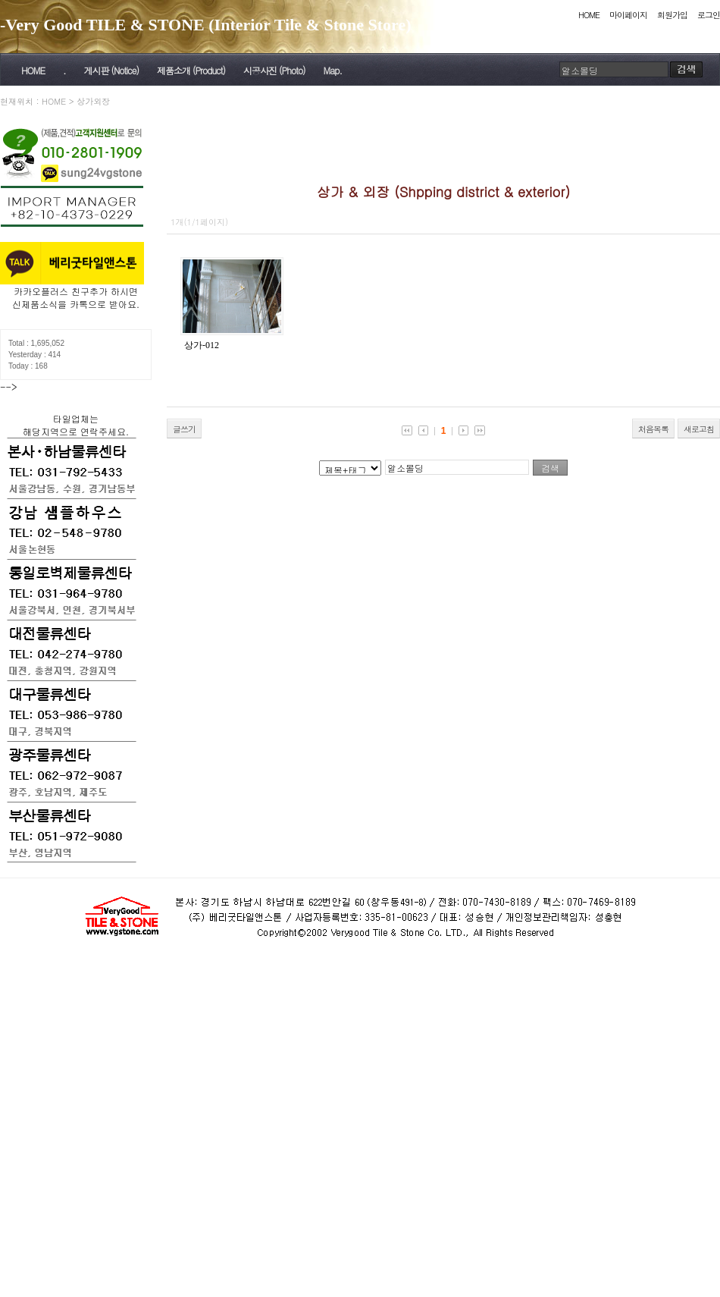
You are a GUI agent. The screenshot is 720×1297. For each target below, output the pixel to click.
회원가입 (672, 14)
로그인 (708, 14)
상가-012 (201, 345)
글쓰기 (184, 429)
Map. (333, 70)
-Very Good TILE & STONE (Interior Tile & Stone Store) (206, 24)
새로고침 (699, 429)
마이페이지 (628, 14)
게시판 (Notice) (110, 70)
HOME (588, 14)
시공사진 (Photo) (274, 70)
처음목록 (653, 429)
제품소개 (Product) (191, 70)
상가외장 (93, 101)
